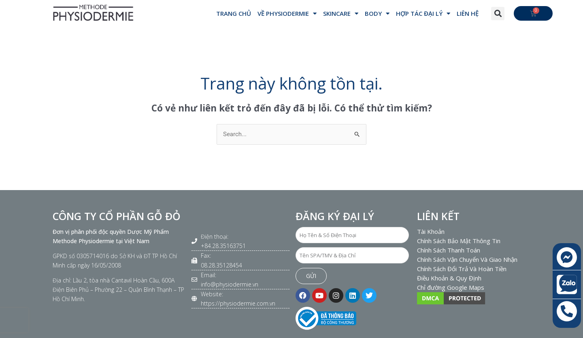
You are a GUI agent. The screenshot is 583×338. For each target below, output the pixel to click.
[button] (497, 13)
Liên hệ (468, 13)
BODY (377, 13)
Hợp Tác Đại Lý (423, 13)
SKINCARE (340, 13)
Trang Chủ (233, 13)
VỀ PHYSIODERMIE (287, 13)
